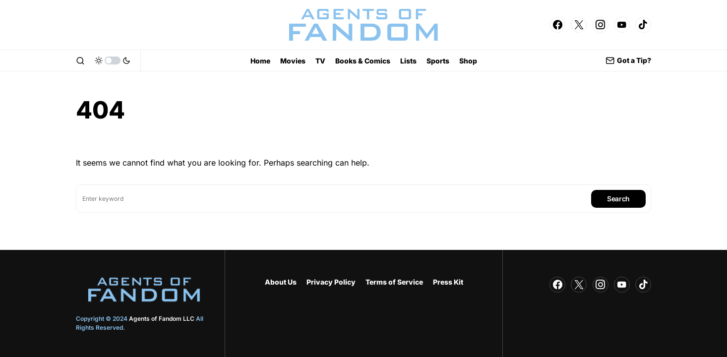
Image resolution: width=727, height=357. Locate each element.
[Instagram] (600, 25)
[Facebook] (557, 25)
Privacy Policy (331, 282)
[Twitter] (579, 25)
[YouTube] (622, 25)
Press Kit (448, 282)
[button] (80, 60)
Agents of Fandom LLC (161, 318)
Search (618, 198)
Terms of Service (394, 282)
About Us (281, 282)
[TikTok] (643, 25)
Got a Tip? (628, 60)
